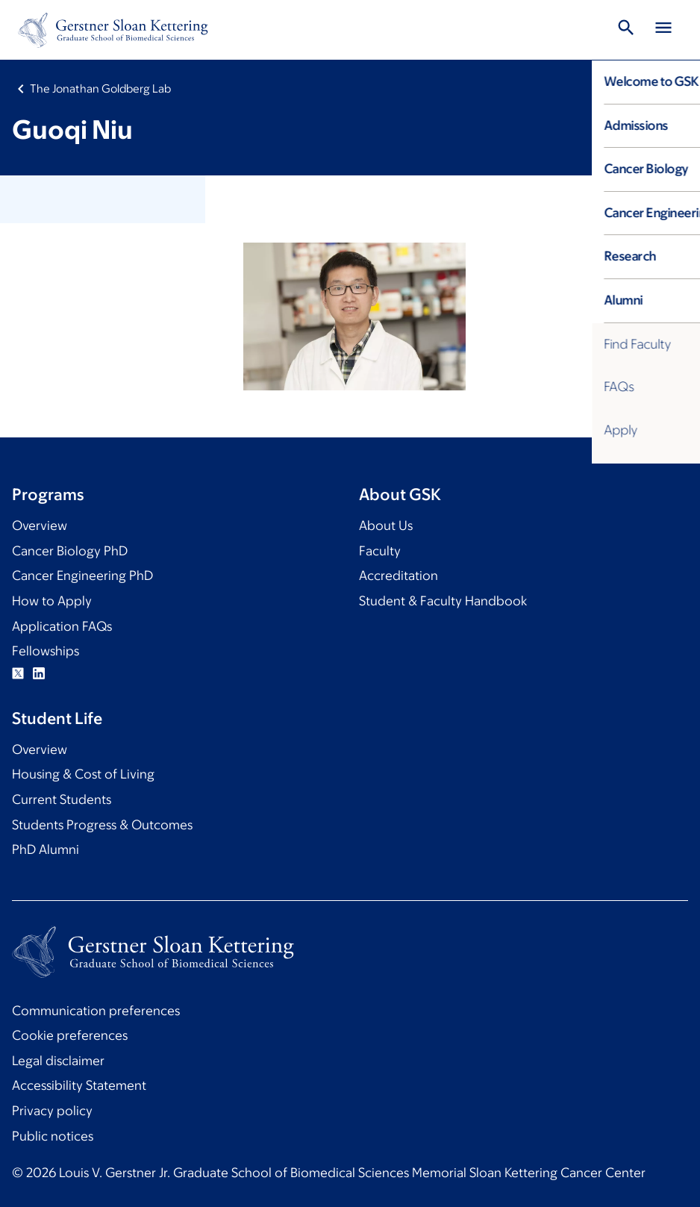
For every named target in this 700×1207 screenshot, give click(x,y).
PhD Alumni (45, 849)
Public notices (52, 1136)
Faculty (380, 550)
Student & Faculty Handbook (443, 600)
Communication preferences (96, 1010)
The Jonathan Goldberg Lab (100, 88)
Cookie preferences (70, 1035)
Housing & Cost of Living (83, 774)
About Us (386, 525)
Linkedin (39, 673)
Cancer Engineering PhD (82, 575)
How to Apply (52, 600)
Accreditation (398, 575)
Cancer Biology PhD (70, 550)
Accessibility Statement (79, 1085)
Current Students (61, 799)
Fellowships (45, 650)
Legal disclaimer (58, 1060)
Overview (39, 525)
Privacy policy (52, 1110)
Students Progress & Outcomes (102, 824)
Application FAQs (62, 626)
